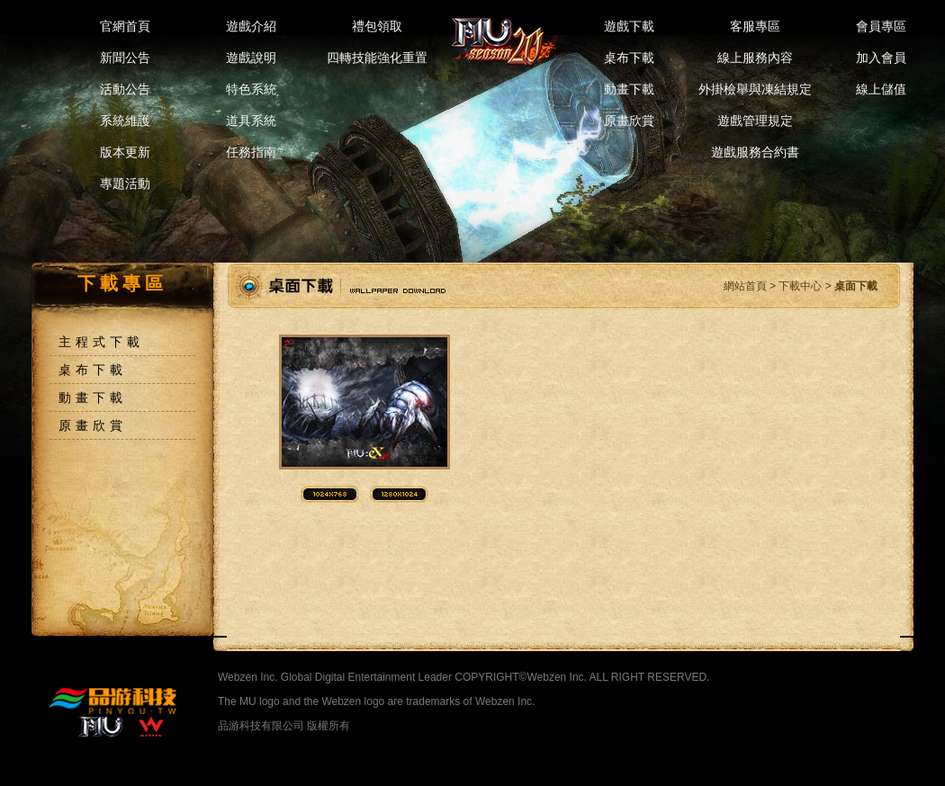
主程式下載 (101, 342)
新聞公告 (125, 57)
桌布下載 (629, 57)
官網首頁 (125, 26)
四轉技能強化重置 (377, 57)
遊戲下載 (629, 26)
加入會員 (881, 57)
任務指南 (251, 152)
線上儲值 (881, 89)
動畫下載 (629, 89)
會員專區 (881, 26)
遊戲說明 (251, 57)
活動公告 (125, 89)
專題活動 (125, 183)
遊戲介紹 (251, 26)
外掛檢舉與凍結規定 (755, 89)
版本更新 (125, 152)
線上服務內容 (755, 57)
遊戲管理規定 (755, 120)
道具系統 (251, 120)
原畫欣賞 (629, 120)
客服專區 (755, 26)
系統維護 (125, 120)
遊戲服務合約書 (755, 152)
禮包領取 (377, 26)
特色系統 (251, 89)
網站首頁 (745, 286)
